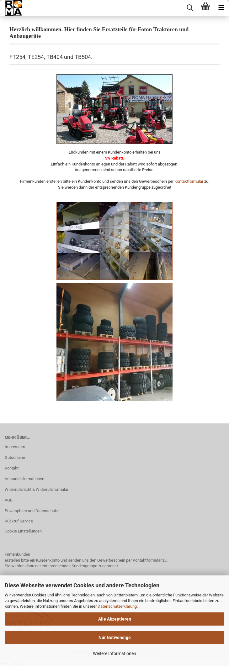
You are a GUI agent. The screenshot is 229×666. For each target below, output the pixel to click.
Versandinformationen (24, 478)
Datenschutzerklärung (117, 606)
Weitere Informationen (114, 653)
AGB (9, 500)
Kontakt (12, 468)
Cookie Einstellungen (23, 531)
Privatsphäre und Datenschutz (31, 510)
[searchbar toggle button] (190, 8)
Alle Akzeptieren (114, 618)
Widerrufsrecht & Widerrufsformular (36, 489)
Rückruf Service (19, 521)
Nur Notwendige (115, 637)
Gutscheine (15, 457)
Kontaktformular (188, 181)
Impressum (15, 446)
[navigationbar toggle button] (221, 8)
